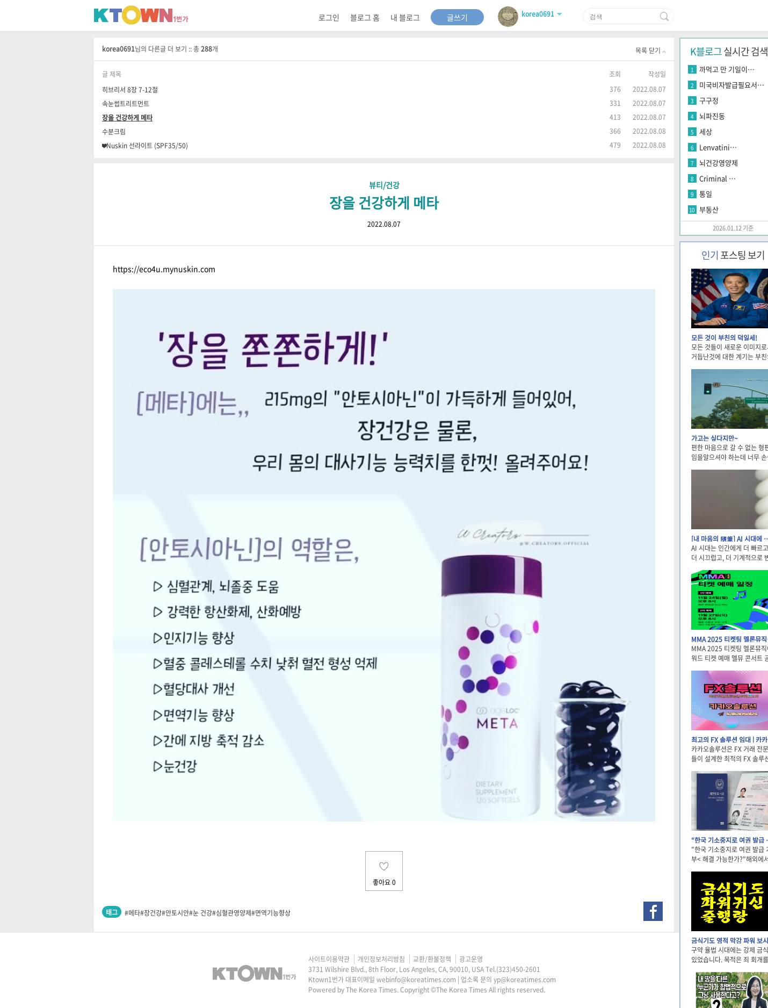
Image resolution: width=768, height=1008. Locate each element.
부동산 (709, 209)
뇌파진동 (712, 116)
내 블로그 (405, 17)
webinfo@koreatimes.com (416, 979)
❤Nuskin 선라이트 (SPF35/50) (145, 145)
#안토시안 (175, 913)
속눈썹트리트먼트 (125, 103)
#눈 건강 (200, 913)
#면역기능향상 (271, 913)
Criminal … (717, 178)
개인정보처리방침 (381, 959)
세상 (705, 131)
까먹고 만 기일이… (727, 69)
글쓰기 (457, 17)
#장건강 (151, 913)
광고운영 (471, 959)
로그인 (328, 17)
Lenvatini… (718, 147)
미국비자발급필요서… (731, 85)
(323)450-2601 (518, 969)
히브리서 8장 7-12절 (130, 89)
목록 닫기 (650, 50)
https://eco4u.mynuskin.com (164, 268)
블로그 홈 (365, 17)
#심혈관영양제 (231, 913)
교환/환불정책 (432, 959)
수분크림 (114, 131)
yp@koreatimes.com (525, 979)
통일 (705, 194)
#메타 (132, 913)
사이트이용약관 (329, 959)
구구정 (709, 100)
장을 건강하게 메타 (127, 117)
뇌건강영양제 (718, 162)
